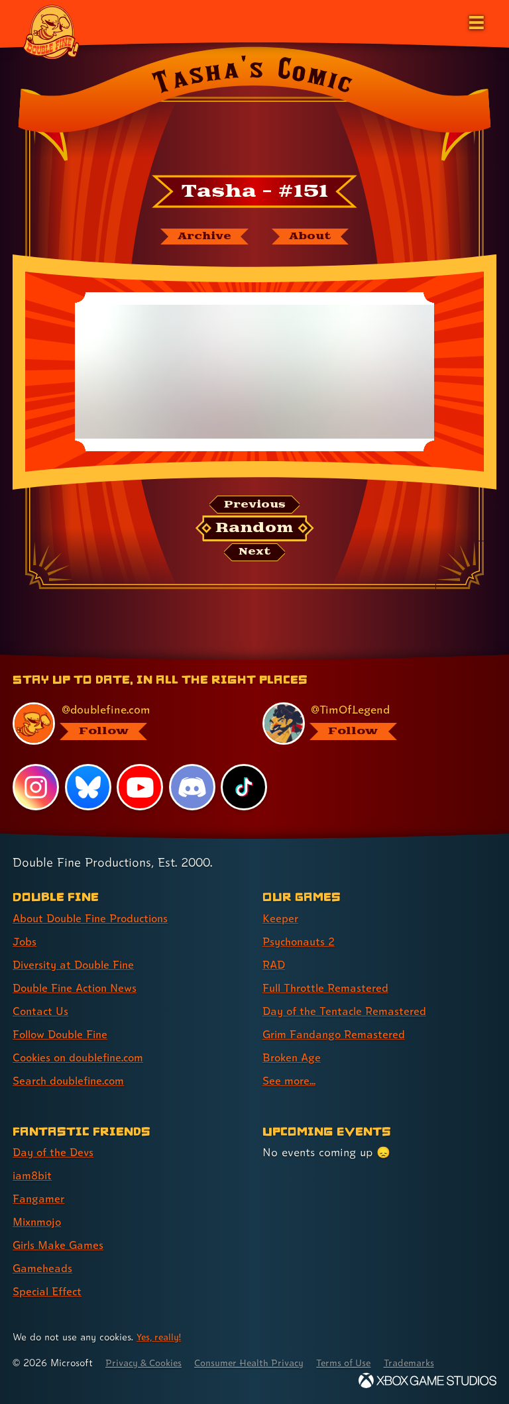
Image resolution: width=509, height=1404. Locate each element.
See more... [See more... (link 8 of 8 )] (289, 1081)
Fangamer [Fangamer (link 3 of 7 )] (39, 1199)
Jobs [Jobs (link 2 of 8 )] (25, 941)
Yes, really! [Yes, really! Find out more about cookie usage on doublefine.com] (160, 1336)
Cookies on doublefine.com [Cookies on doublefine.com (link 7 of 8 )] (83, 1057)
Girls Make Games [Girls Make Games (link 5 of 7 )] (61, 1245)
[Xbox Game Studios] (427, 1380)
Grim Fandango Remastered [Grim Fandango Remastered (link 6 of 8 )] (337, 1034)
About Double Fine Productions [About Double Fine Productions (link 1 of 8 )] (96, 918)
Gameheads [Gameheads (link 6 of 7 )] (43, 1268)
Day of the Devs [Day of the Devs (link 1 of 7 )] (55, 1152)
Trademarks (428, 1362)
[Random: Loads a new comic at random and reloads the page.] (255, 530)
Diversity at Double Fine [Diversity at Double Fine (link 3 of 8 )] (77, 964)
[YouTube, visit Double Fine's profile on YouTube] (140, 787)
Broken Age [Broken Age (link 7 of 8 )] (293, 1057)
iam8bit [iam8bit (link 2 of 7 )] (33, 1176)
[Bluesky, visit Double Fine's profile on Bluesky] (88, 787)
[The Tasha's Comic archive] (202, 237)
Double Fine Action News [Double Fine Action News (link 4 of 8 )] (79, 988)
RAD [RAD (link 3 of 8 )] (274, 964)
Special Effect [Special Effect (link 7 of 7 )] (49, 1292)
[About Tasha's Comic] (313, 237)
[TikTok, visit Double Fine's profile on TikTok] (244, 787)
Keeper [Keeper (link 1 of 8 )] (280, 918)
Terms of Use (359, 1362)
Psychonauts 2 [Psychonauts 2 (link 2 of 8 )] (301, 941)
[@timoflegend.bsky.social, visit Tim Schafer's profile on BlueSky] (371, 723)
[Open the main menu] (475, 21)
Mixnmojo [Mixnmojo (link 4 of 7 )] (39, 1222)
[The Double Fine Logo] (51, 31)
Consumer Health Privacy (259, 1362)
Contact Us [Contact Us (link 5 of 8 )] (41, 1011)
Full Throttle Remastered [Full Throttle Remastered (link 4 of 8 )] (328, 988)
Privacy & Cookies (146, 1362)
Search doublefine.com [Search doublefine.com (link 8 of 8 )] (72, 1081)
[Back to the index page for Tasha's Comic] (254, 108)
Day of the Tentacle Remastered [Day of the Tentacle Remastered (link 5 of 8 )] (347, 1011)
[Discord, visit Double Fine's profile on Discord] (193, 787)
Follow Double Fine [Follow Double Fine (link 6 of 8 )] (64, 1034)
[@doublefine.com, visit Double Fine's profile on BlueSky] (122, 723)
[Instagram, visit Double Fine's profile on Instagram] (36, 787)
